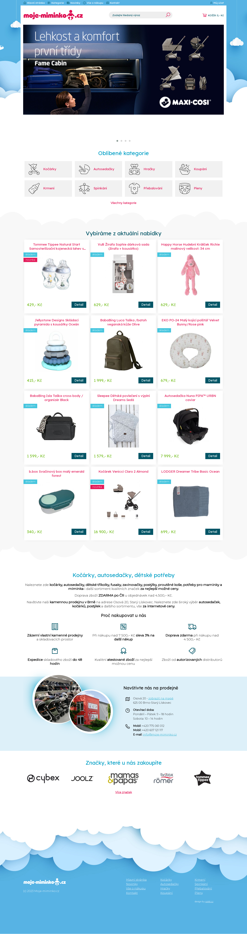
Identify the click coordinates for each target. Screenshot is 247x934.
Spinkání (201, 884)
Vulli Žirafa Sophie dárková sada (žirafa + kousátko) (123, 246)
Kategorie (56, 2)
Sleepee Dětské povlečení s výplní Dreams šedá (123, 398)
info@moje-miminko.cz (160, 734)
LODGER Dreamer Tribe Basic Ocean (190, 472)
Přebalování (203, 888)
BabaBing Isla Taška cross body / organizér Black (56, 398)
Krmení (200, 880)
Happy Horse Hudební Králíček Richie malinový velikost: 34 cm (190, 246)
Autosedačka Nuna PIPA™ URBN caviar (190, 398)
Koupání (166, 893)
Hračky (165, 888)
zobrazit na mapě (160, 698)
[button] (117, 141)
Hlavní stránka (34, 2)
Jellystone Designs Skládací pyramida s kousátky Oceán (56, 322)
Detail (78, 304)
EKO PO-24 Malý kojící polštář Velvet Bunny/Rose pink (190, 322)
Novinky (73, 2)
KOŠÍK (216, 15)
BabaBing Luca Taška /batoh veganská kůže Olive (123, 322)
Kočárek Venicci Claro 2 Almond (123, 472)
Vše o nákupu (93, 2)
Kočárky (166, 880)
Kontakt (113, 2)
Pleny (199, 893)
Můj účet (217, 2)
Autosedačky (169, 884)
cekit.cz (209, 902)
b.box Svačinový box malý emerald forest (56, 474)
